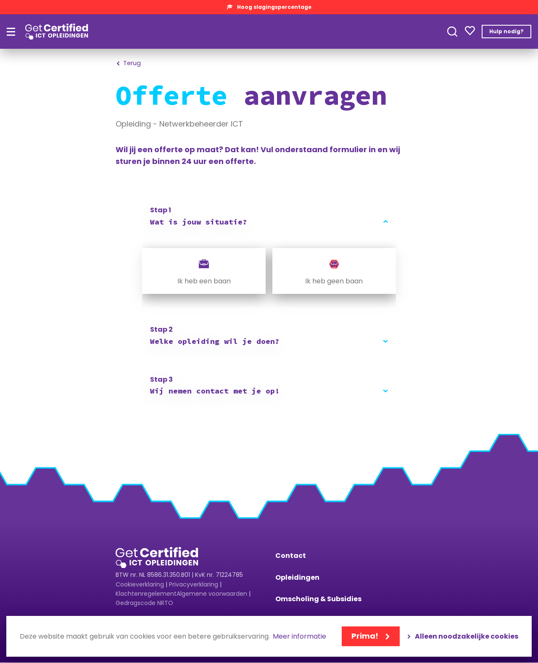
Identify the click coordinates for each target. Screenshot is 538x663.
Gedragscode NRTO (144, 603)
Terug (132, 63)
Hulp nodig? (506, 31)
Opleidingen (297, 577)
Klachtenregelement (146, 593)
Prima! (364, 636)
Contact (290, 555)
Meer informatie (299, 636)
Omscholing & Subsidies (318, 599)
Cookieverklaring (140, 584)
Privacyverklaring (193, 584)
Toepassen (452, 31)
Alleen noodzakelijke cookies (466, 636)
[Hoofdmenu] (11, 32)
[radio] (204, 271)
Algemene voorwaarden (212, 593)
